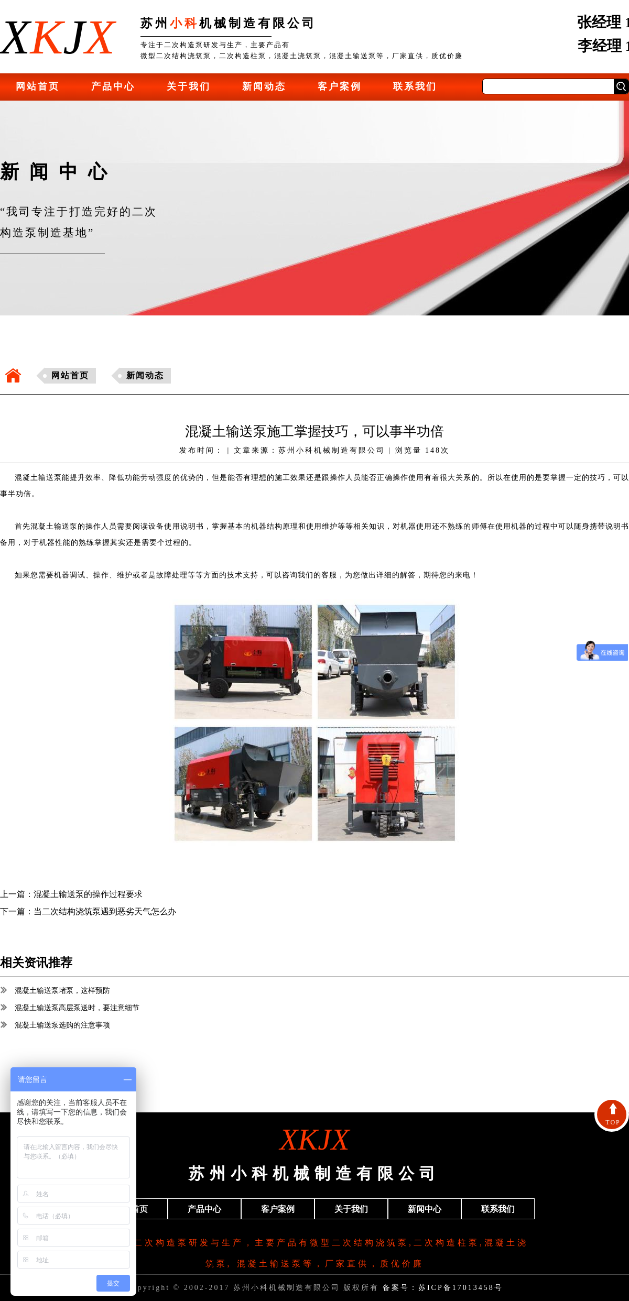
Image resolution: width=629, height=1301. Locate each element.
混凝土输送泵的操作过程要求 (88, 894)
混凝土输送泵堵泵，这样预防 (55, 990)
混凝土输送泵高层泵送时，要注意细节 (69, 1008)
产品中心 (113, 86)
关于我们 (189, 86)
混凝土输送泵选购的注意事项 (55, 1025)
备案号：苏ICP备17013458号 (443, 1288)
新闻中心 (424, 1209)
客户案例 (340, 86)
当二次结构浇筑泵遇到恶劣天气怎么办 (105, 911)
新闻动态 (264, 86)
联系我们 (415, 86)
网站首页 (38, 86)
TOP (613, 1114)
